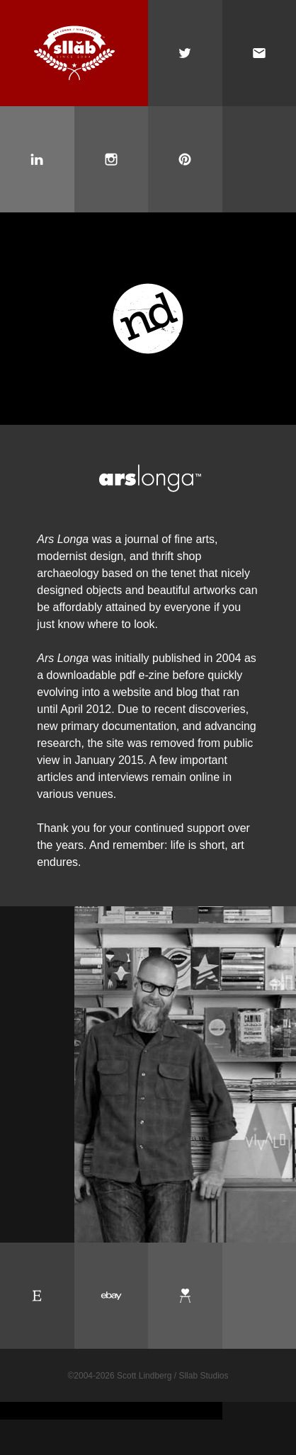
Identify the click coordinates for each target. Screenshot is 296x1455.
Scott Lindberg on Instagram (111, 159)
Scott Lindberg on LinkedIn (37, 159)
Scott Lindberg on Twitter (185, 53)
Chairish (185, 1296)
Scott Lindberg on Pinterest (185, 159)
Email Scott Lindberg (259, 53)
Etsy (37, 1296)
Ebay (111, 1296)
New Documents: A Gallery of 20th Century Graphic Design (148, 318)
